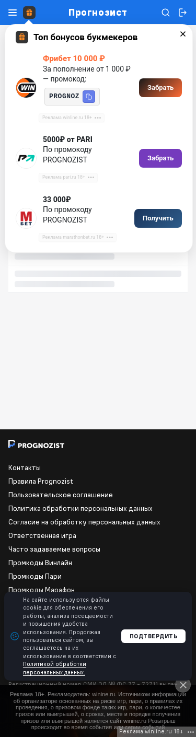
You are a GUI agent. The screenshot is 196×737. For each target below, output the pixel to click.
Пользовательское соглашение (60, 494)
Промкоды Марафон (41, 589)
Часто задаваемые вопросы (54, 549)
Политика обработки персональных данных (80, 508)
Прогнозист (97, 12)
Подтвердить (154, 636)
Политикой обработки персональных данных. (54, 667)
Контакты (24, 467)
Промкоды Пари (35, 576)
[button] (89, 96)
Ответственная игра (42, 535)
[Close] (183, 685)
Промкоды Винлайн (40, 562)
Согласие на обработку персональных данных (84, 522)
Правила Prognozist (40, 481)
